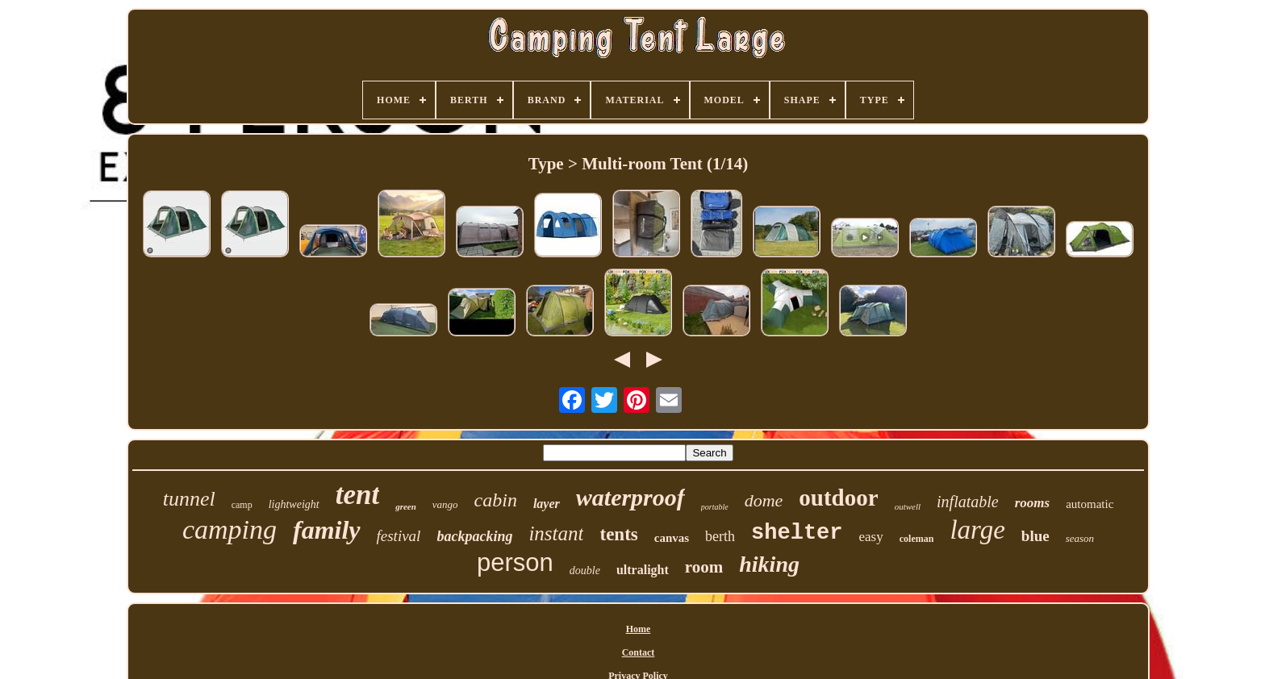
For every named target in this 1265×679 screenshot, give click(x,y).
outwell (908, 506)
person (515, 562)
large (977, 529)
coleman (917, 538)
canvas (671, 537)
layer (546, 503)
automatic (1089, 504)
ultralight (642, 570)
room (704, 567)
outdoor (838, 497)
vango (445, 504)
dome (764, 500)
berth (720, 536)
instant (555, 533)
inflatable (968, 501)
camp (242, 504)
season (1080, 538)
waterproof (630, 497)
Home (638, 629)
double (585, 570)
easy (871, 536)
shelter (796, 533)
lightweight (294, 504)
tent (357, 494)
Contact (638, 652)
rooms (1032, 502)
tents (618, 534)
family (327, 529)
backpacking (474, 536)
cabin (495, 499)
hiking (769, 564)
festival (399, 535)
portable (715, 506)
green (405, 506)
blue (1035, 535)
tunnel (189, 498)
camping (229, 529)
